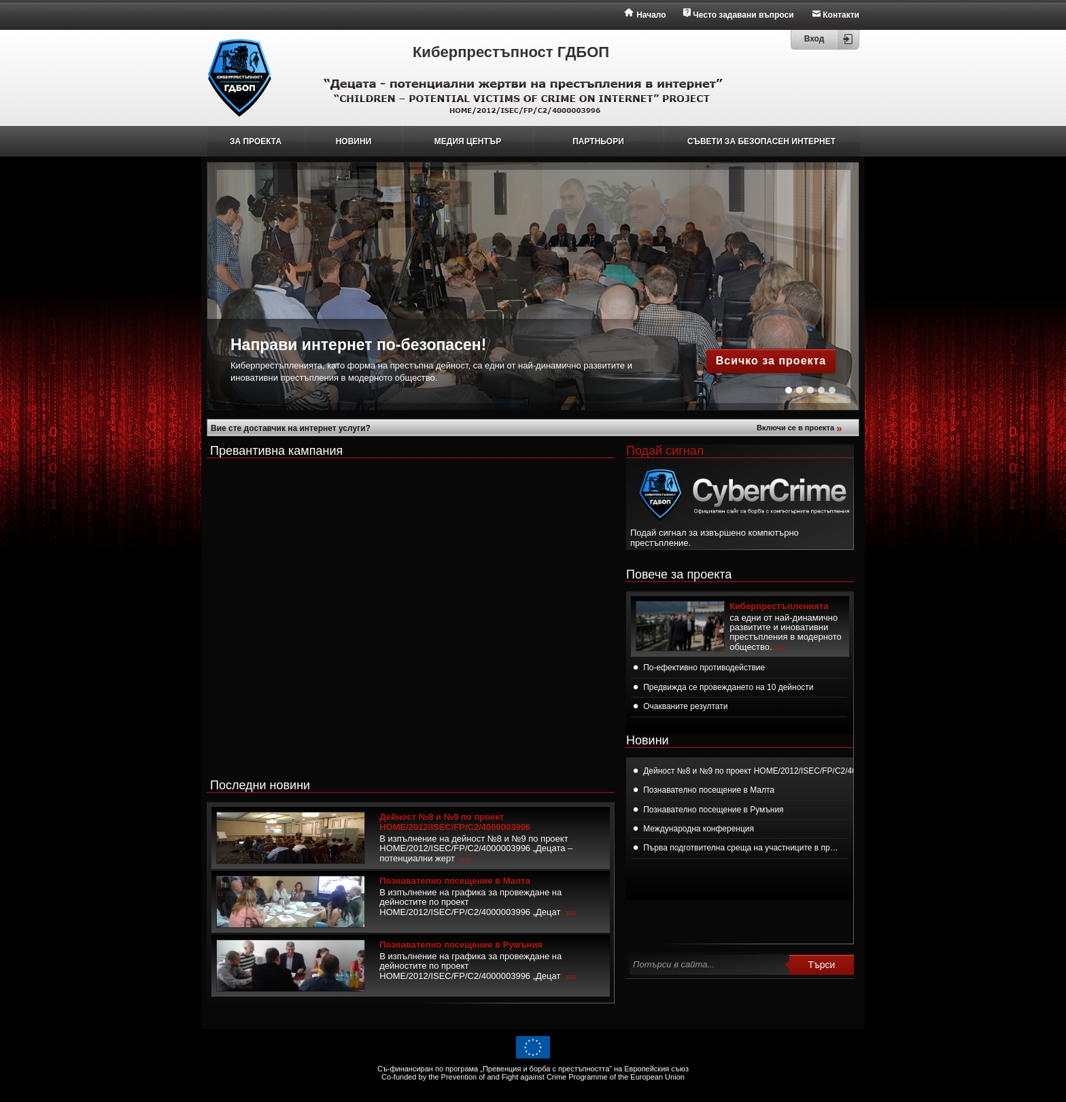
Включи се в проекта (801, 428)
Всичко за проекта (771, 360)
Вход (814, 39)
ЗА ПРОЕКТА (255, 141)
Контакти (841, 15)
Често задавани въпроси (743, 15)
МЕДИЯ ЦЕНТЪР (467, 141)
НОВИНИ (354, 141)
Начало (651, 15)
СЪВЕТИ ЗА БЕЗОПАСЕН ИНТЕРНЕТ (761, 141)
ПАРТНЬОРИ (598, 141)
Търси (822, 964)
